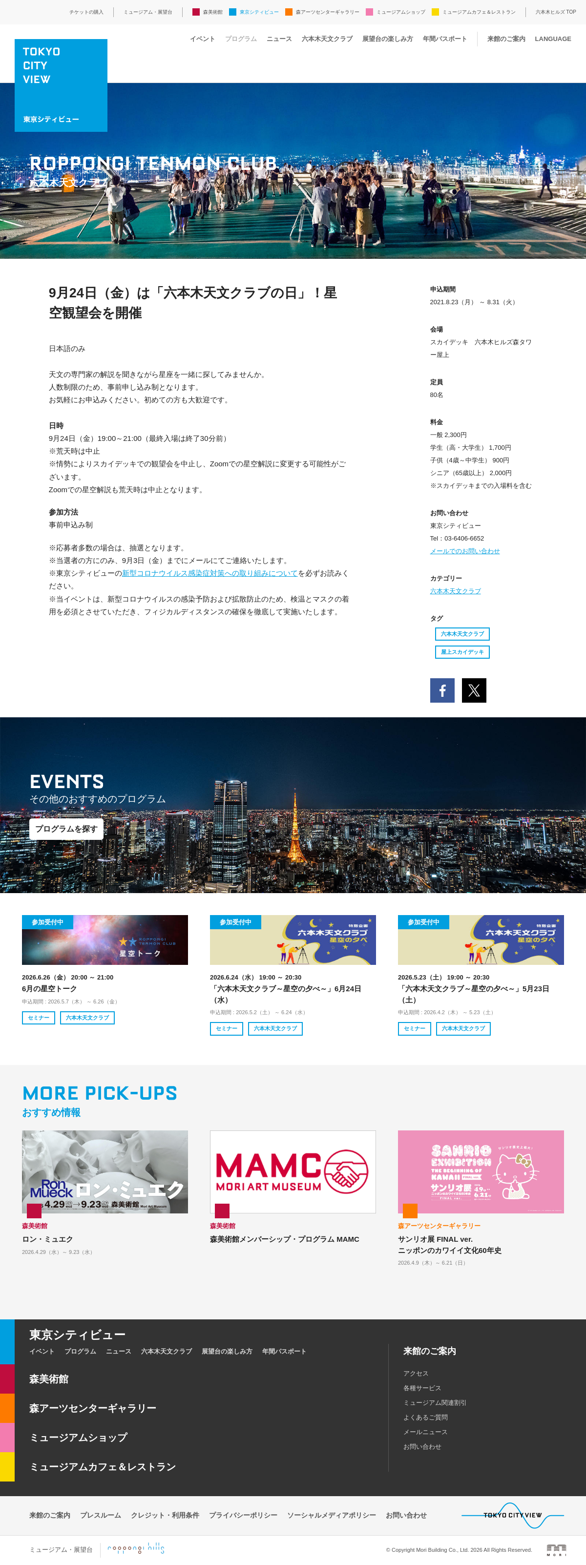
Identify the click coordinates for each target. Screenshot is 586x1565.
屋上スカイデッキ (462, 652)
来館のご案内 (506, 38)
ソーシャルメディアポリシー (331, 1515)
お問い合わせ (422, 1446)
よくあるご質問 (425, 1417)
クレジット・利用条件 (165, 1515)
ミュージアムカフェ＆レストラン (479, 12)
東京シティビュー (259, 12)
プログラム (241, 38)
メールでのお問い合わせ (465, 551)
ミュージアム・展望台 (148, 12)
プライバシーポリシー (243, 1515)
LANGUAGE (553, 38)
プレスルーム (100, 1515)
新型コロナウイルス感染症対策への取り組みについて (210, 573)
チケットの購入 (86, 12)
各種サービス (422, 1388)
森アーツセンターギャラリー (327, 12)
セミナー (38, 1018)
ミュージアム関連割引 (435, 1402)
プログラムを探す (66, 829)
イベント (202, 38)
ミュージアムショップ (401, 12)
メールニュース (425, 1432)
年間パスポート (445, 38)
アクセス (416, 1373)
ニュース (279, 38)
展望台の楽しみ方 (387, 38)
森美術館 (213, 12)
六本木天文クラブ (327, 38)
